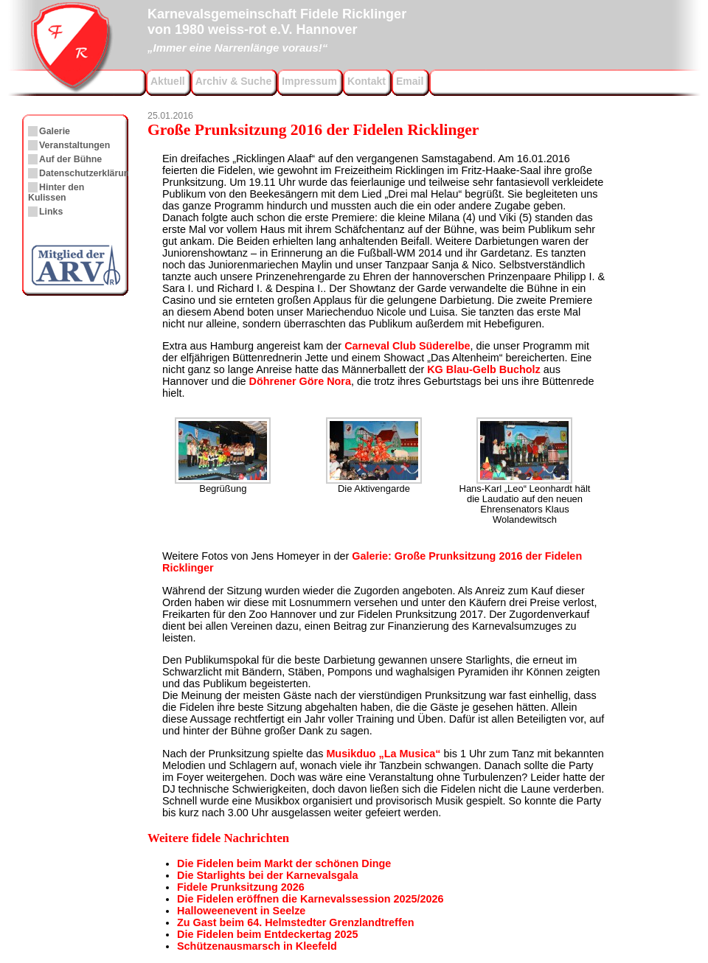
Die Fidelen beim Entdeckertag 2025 (267, 934)
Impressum (309, 81)
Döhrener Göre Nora (300, 381)
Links (51, 211)
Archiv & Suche (233, 81)
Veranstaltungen (74, 145)
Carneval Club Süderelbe (407, 346)
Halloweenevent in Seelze (241, 911)
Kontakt (366, 81)
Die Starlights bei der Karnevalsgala (267, 875)
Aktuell (167, 81)
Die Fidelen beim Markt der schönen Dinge (284, 863)
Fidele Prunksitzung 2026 (241, 887)
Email (409, 81)
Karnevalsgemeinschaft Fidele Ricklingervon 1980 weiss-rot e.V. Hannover (277, 29)
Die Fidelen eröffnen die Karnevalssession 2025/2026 (310, 899)
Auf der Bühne (70, 159)
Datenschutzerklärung (87, 173)
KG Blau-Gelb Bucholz (484, 369)
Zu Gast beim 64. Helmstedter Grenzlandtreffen (295, 922)
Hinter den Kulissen (56, 192)
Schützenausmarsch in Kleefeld (257, 946)
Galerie (54, 131)
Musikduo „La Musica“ (383, 753)
